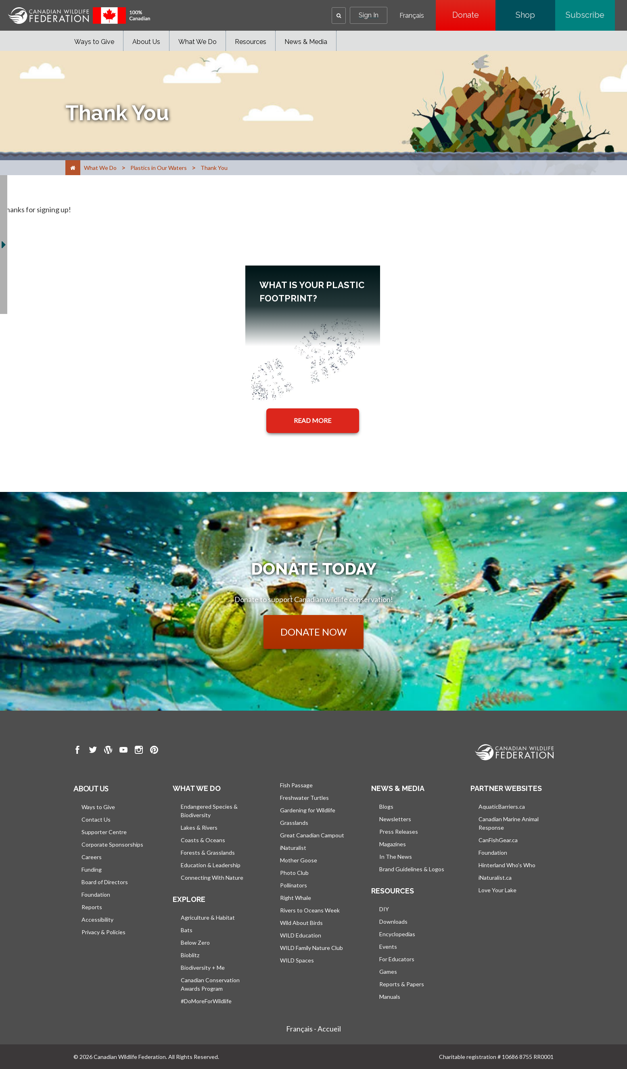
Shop (535, 15)
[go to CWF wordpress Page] (108, 751)
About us (90, 788)
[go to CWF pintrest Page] (154, 751)
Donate (473, 15)
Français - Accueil (313, 1028)
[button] (339, 15)
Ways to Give (94, 42)
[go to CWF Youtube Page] (123, 751)
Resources (250, 42)
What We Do (197, 42)
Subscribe (590, 15)
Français (411, 15)
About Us (146, 42)
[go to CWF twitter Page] (93, 751)
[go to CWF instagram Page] (139, 751)
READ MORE (312, 420)
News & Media (305, 42)
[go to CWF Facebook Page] (77, 751)
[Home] (72, 167)
